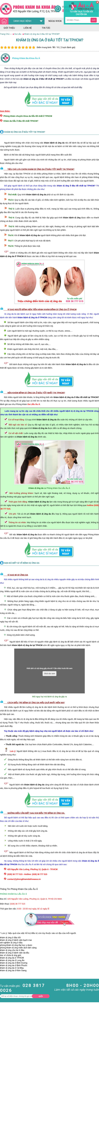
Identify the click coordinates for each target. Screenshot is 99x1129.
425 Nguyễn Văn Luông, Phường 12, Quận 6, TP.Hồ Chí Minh (34, 899)
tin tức (46, 28)
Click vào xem (49, 674)
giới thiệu (9, 28)
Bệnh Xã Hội (5, 1104)
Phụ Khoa (4, 1109)
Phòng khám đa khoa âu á (26, 58)
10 (33, 47)
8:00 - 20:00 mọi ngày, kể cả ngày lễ (33, 909)
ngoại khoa (55, 21)
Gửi (41, 996)
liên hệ (27, 28)
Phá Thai (4, 1111)
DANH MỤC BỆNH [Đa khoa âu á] (16, 21)
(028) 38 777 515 (17, 904)
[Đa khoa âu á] (27, 9)
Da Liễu (3, 1106)
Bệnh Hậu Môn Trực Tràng (9, 1100)
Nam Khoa (5, 1096)
